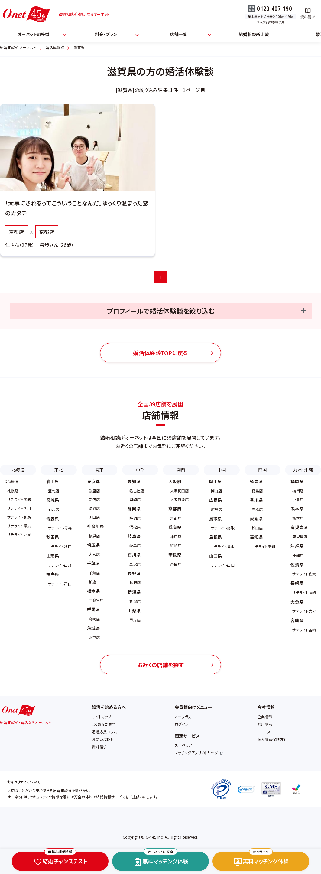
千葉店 (94, 572)
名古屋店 (136, 490)
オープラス (183, 716)
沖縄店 (297, 555)
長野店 (135, 582)
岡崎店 (135, 499)
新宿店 (94, 499)
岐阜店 (135, 545)
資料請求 (99, 746)
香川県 (256, 500)
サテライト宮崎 (304, 629)
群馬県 (93, 609)
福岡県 (296, 481)
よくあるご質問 (103, 724)
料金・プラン (106, 34)
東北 (58, 469)
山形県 (52, 556)
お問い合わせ (103, 739)
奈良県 (174, 555)
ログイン (182, 724)
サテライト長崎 (304, 592)
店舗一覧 (178, 34)
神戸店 (175, 536)
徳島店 (257, 490)
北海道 (17, 469)
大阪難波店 (179, 499)
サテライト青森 (60, 527)
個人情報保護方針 (272, 739)
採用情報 (265, 724)
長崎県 (296, 583)
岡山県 (215, 481)
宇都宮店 (96, 600)
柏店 (92, 581)
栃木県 (93, 591)
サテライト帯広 (19, 525)
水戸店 (94, 637)
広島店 (216, 509)
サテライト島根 (223, 546)
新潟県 (134, 592)
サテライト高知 (263, 546)
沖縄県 (296, 546)
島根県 (215, 537)
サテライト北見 (19, 534)
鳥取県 (215, 519)
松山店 (257, 527)
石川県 (134, 555)
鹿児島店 (299, 536)
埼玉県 (93, 545)
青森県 (52, 519)
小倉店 (297, 499)
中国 (221, 469)
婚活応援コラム (104, 731)
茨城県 (93, 628)
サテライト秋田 (60, 546)
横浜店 (94, 535)
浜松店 (135, 526)
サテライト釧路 (19, 516)
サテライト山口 (223, 565)
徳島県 (256, 481)
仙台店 (53, 509)
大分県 (296, 602)
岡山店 (216, 490)
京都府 (174, 509)
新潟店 (135, 601)
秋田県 (52, 537)
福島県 (52, 574)
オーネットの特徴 (34, 34)
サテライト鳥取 (223, 527)
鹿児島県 (299, 527)
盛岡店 (53, 490)
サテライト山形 (60, 565)
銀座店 (94, 490)
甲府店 (135, 619)
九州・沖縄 (303, 469)
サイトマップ (101, 716)
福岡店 (297, 490)
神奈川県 (95, 526)
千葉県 (93, 563)
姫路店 (175, 545)
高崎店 (94, 618)
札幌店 (12, 490)
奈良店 (175, 564)
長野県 (134, 573)
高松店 (257, 509)
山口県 (215, 556)
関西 (181, 469)
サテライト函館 (19, 499)
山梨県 (134, 610)
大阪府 (174, 481)
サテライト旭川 (19, 508)
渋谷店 (94, 508)
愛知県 (134, 481)
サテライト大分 (304, 611)
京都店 (175, 518)
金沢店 (135, 564)
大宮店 (94, 554)
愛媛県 (256, 519)
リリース (264, 731)
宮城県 (52, 500)
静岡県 (134, 509)
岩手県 (52, 481)
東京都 (93, 481)
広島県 (215, 500)
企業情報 (265, 716)
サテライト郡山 (60, 583)
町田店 (94, 516)
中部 (140, 469)
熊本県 (296, 509)
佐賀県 (296, 564)
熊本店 (297, 518)
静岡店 (135, 518)
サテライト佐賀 (304, 573)
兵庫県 (174, 527)
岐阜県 (134, 536)
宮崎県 (296, 620)
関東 (99, 469)
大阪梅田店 (179, 490)
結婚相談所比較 (254, 34)
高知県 (256, 537)
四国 (262, 469)
